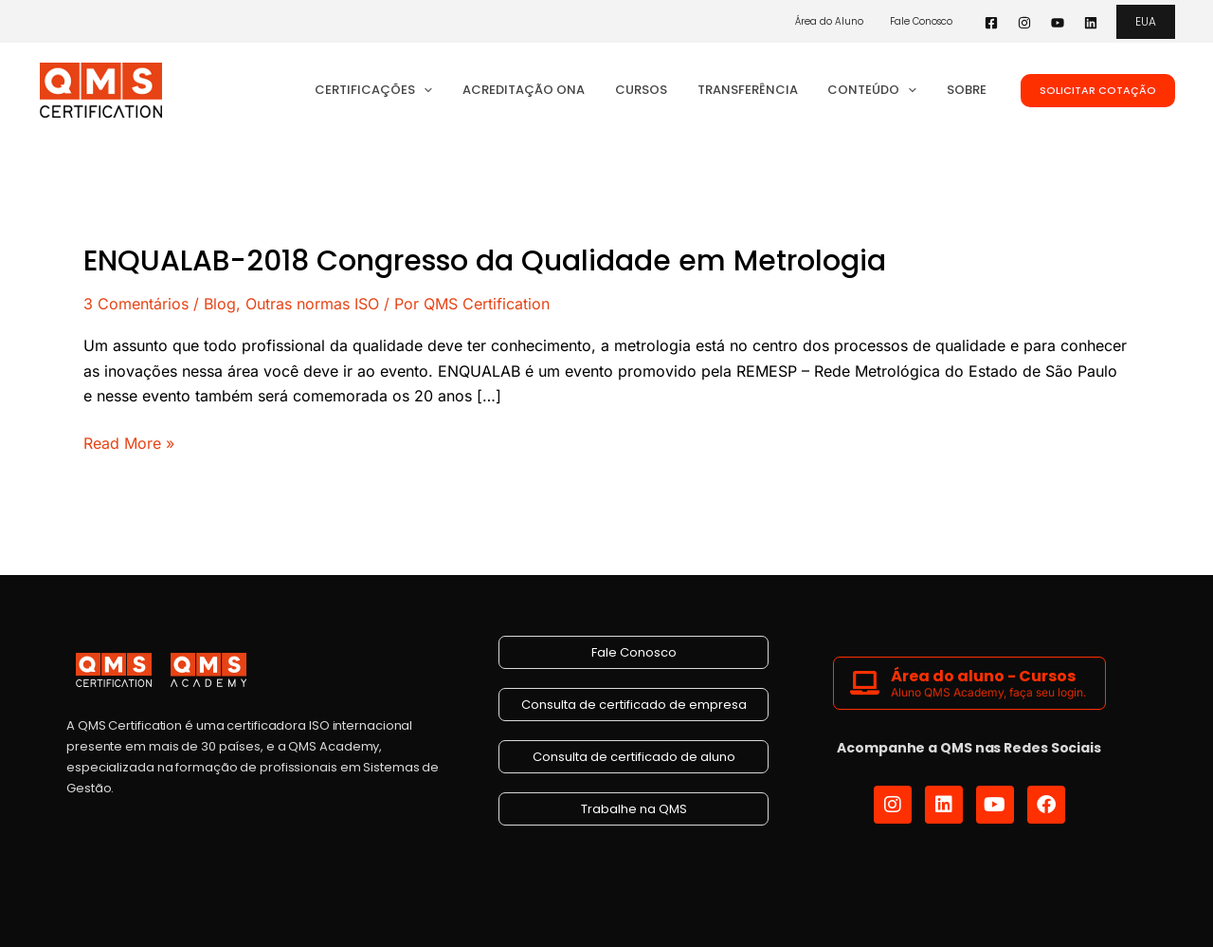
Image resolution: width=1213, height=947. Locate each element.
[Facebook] (991, 22)
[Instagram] (1024, 22)
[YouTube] (1057, 22)
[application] (453, 90)
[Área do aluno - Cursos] (865, 683)
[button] (1145, 22)
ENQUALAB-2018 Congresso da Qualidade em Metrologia (484, 261)
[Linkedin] (1090, 22)
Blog (220, 303)
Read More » (128, 442)
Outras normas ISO (312, 303)
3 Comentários (136, 303)
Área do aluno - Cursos (983, 676)
